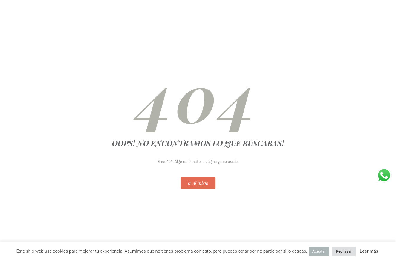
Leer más (369, 251)
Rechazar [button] (344, 251)
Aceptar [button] (319, 251)
